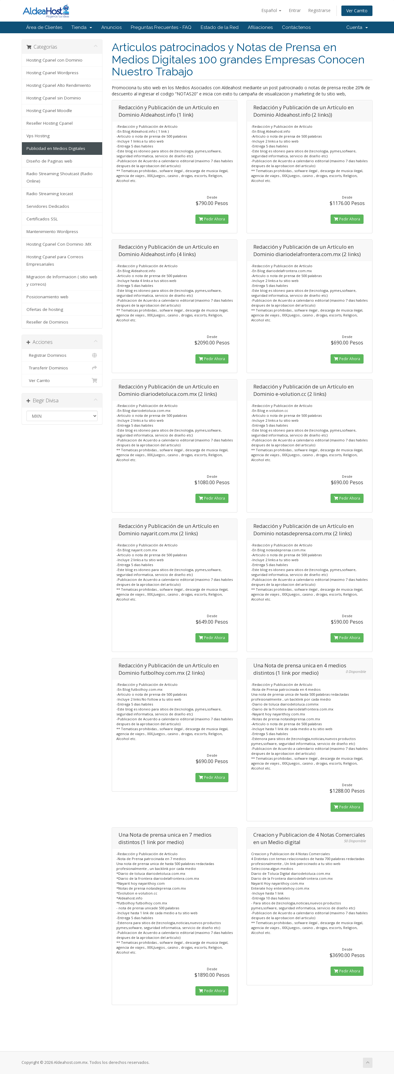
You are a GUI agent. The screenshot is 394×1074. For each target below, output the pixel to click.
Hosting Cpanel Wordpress (52, 72)
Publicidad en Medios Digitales (55, 148)
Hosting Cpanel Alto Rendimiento (58, 85)
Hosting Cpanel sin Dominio (53, 98)
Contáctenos (296, 27)
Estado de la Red (220, 27)
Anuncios (111, 27)
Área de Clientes (44, 27)
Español (271, 10)
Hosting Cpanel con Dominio (54, 60)
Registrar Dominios (62, 355)
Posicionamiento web (47, 297)
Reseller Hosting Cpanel (49, 123)
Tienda (81, 27)
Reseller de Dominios (47, 322)
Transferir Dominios (62, 368)
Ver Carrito (357, 11)
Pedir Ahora (212, 219)
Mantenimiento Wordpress (52, 231)
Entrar (295, 10)
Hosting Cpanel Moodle (49, 110)
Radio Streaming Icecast (49, 193)
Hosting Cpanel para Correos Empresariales (54, 260)
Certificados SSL (42, 219)
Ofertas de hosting (44, 309)
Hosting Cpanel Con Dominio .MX (58, 244)
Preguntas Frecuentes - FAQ (161, 27)
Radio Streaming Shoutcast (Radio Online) (59, 177)
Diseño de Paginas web (49, 161)
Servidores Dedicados (47, 206)
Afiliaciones (260, 27)
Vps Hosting (38, 136)
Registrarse (319, 10)
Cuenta (357, 27)
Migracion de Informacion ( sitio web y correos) (61, 280)
